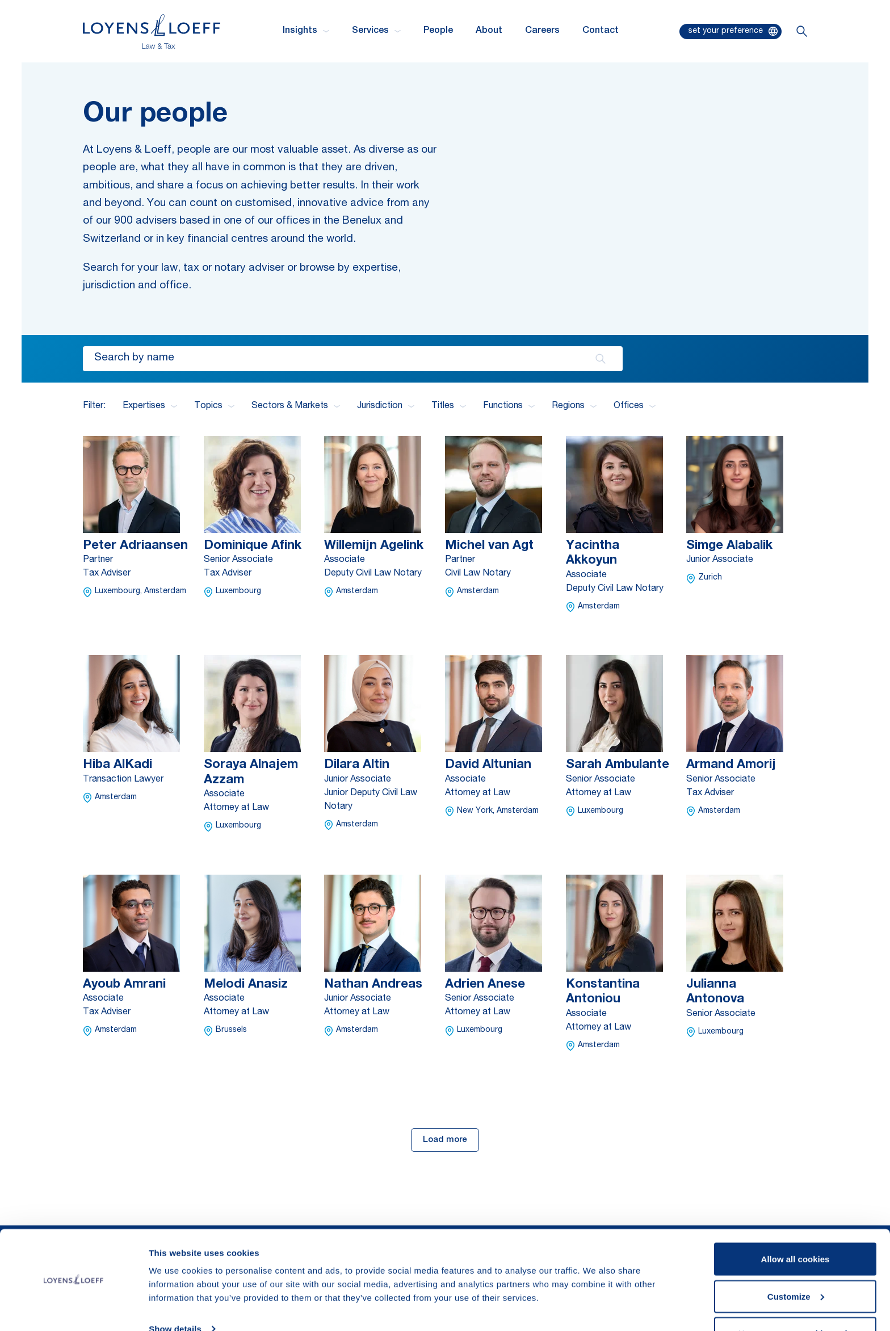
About (489, 31)
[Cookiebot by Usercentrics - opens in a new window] (73, 1308)
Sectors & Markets (295, 406)
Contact (600, 31)
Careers (542, 31)
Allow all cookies (795, 1226)
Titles (448, 406)
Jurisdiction (385, 406)
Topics (214, 406)
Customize (795, 1264)
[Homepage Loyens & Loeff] (151, 31)
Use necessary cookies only (795, 1300)
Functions (509, 406)
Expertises (150, 406)
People (438, 31)
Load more (445, 1140)
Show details (175, 1296)
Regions (574, 406)
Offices (635, 406)
